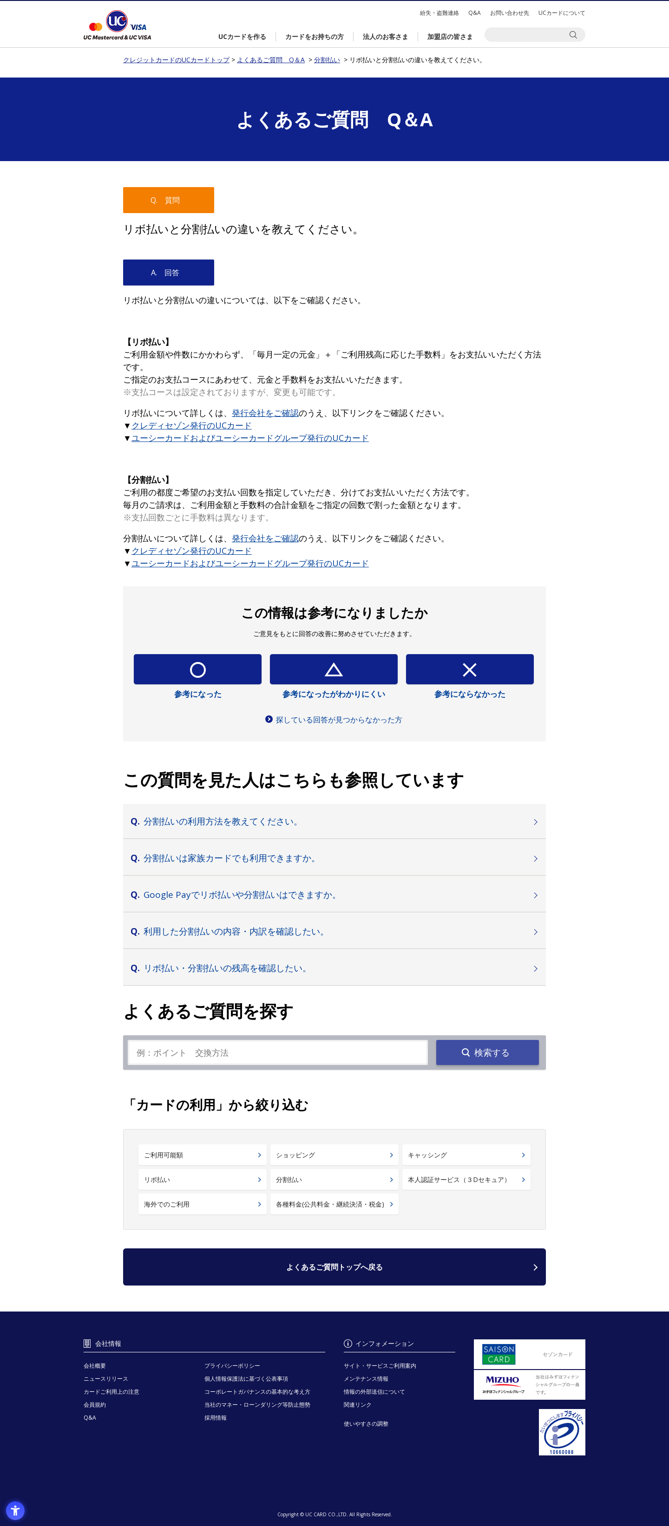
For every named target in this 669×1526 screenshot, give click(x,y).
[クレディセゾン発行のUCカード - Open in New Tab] (191, 425)
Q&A (474, 13)
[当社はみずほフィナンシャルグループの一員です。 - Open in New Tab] (529, 1385)
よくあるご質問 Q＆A (271, 59)
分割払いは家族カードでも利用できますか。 (232, 858)
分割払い (327, 59)
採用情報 (215, 1418)
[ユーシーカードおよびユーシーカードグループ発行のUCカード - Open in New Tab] (250, 437)
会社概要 (95, 1366)
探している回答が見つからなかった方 (339, 719)
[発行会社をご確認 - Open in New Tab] (265, 412)
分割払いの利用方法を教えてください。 (223, 821)
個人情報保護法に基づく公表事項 (246, 1379)
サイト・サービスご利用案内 (380, 1366)
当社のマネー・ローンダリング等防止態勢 (257, 1405)
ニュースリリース (106, 1379)
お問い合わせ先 (509, 13)
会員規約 (95, 1405)
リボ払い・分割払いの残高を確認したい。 (227, 968)
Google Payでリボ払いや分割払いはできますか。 (242, 895)
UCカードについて (561, 13)
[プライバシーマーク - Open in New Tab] (529, 1432)
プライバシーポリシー (232, 1366)
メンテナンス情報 (366, 1379)
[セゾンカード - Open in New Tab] (529, 1354)
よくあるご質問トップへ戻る (334, 1267)
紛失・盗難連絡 (439, 13)
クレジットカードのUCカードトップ (117, 24)
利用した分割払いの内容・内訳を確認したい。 (236, 931)
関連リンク (358, 1405)
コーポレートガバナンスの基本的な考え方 (257, 1392)
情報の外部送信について (374, 1392)
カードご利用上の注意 (111, 1392)
